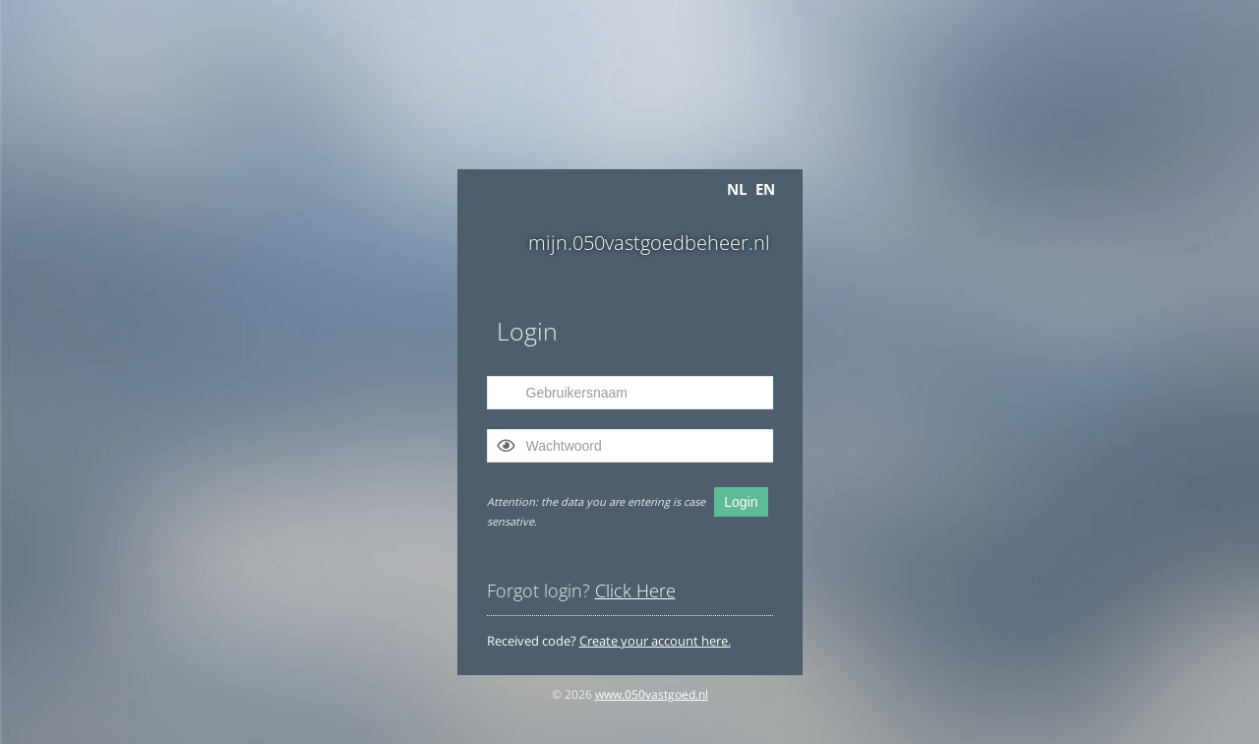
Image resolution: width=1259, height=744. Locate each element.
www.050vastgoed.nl (651, 694)
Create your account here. (655, 641)
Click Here (635, 590)
